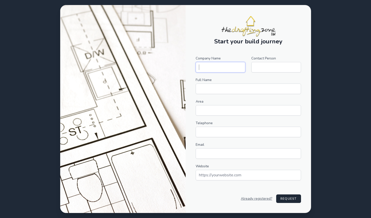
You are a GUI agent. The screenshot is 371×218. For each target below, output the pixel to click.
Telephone (204, 123)
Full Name (204, 80)
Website (202, 166)
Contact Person (263, 58)
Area (199, 101)
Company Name (208, 58)
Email (200, 144)
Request (288, 199)
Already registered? (256, 198)
